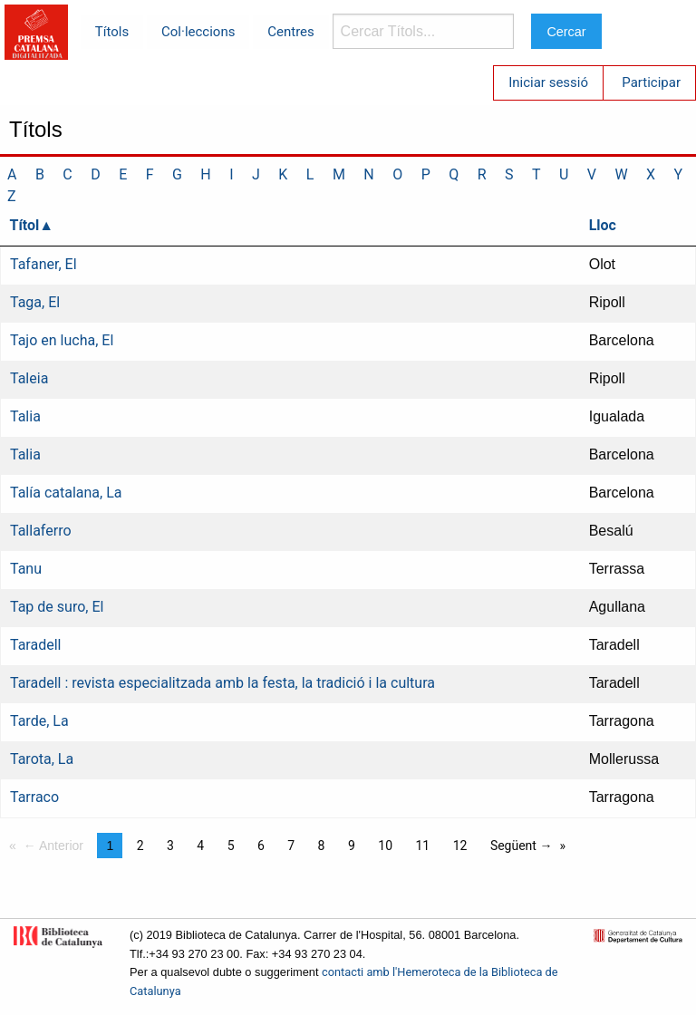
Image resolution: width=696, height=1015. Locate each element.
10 (385, 845)
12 (460, 845)
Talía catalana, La (65, 492)
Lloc (602, 225)
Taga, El (35, 302)
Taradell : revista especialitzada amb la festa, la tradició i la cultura (222, 682)
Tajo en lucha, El (61, 340)
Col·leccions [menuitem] (198, 32)
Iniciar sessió (548, 82)
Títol (25, 225)
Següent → (521, 845)
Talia (25, 416)
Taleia (29, 378)
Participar (651, 82)
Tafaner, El (43, 264)
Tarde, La (39, 721)
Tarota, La (41, 759)
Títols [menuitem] (112, 32)
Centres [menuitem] (290, 32)
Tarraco (34, 797)
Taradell (35, 644)
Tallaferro (41, 530)
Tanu (26, 568)
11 (422, 845)
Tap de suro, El (56, 606)
